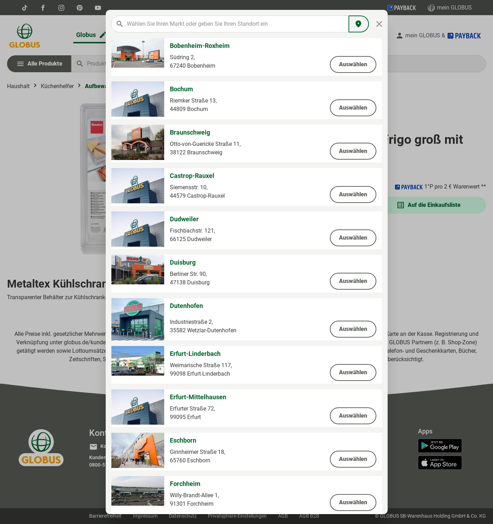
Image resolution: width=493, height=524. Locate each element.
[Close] (379, 24)
